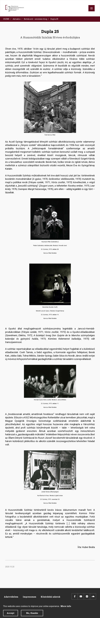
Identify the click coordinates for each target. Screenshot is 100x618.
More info (66, 607)
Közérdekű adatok (50, 596)
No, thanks (32, 614)
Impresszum (29, 596)
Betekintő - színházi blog (35, 19)
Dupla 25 (54, 19)
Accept (10, 614)
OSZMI (6, 19)
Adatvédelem (11, 596)
